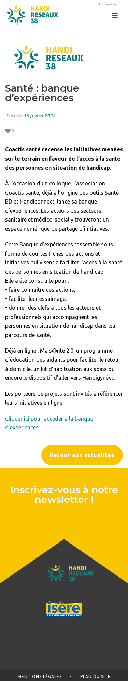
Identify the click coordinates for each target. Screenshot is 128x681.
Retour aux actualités (82, 455)
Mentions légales (39, 676)
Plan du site (95, 676)
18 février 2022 (39, 115)
